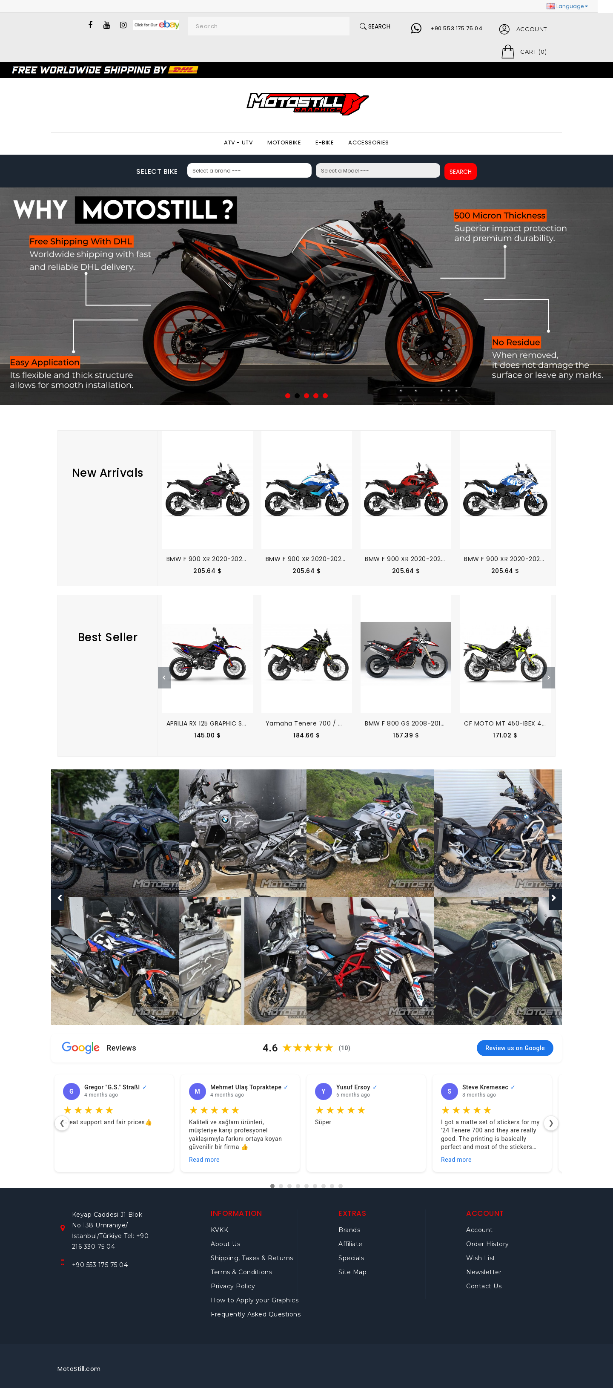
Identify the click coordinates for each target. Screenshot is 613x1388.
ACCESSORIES (368, 142)
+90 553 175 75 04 (455, 29)
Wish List (481, 1252)
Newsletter (483, 1266)
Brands (349, 1224)
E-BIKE (324, 142)
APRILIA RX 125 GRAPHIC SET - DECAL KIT (226, 723)
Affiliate (350, 1238)
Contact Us (483, 1280)
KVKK (219, 1224)
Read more (204, 1153)
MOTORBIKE (284, 142)
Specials (351, 1252)
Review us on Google (515, 1042)
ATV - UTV (238, 142)
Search (373, 26)
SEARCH (455, 171)
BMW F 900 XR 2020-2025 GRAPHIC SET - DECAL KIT (245, 559)
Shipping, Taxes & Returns (252, 1252)
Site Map (352, 1266)
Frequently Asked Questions (256, 1308)
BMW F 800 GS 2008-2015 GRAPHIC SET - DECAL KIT (444, 723)
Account (479, 1224)
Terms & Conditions (241, 1266)
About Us (225, 1238)
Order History (487, 1238)
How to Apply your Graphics (254, 1294)
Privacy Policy (233, 1280)
